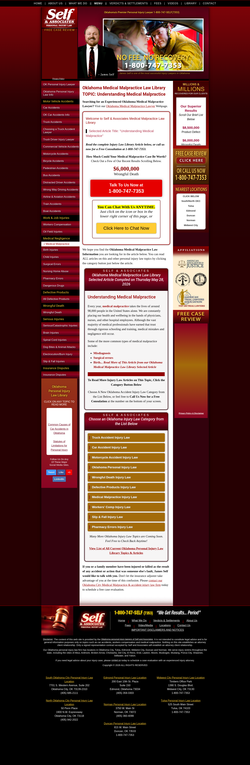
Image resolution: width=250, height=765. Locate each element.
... (127, 365)
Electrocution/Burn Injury (57, 354)
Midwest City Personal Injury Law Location (181, 677)
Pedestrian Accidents (55, 168)
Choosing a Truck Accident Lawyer (59, 131)
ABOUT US (55, 3)
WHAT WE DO (78, 3)
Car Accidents (51, 107)
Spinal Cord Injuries (54, 339)
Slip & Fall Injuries (54, 361)
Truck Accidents (52, 122)
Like (61, 472)
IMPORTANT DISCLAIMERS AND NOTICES (157, 629)
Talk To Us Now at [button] (126, 188)
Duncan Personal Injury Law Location (125, 723)
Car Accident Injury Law (108, 447)
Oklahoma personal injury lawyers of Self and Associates (127, 639)
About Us (191, 620)
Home (121, 620)
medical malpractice (115, 306)
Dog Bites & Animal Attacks (59, 347)
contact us (116, 660)
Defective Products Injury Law (112, 487)
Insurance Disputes (54, 374)
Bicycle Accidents (53, 161)
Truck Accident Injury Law (109, 437)
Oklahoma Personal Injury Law (112, 467)
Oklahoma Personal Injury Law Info (58, 93)
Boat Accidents (52, 211)
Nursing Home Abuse (56, 271)
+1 (69, 472)
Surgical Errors (52, 264)
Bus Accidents (51, 175)
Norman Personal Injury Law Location (125, 704)
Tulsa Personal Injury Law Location (180, 700)
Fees (128, 625)
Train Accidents (52, 203)
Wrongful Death (52, 312)
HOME (38, 3)
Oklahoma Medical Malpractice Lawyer (130, 106)
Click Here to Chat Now (126, 228)
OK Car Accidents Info (56, 114)
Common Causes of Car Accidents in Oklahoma (59, 431)
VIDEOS (173, 3)
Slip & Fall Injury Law (106, 517)
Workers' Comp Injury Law (109, 507)
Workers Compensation (57, 224)
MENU (98, 3)
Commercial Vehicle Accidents (61, 146)
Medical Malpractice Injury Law (113, 497)
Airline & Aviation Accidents (59, 196)
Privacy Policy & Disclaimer (191, 413)
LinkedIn (59, 479)
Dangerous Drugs (53, 285)
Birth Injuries (50, 249)
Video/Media (145, 625)
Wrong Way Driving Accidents (60, 189)
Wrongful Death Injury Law (110, 477)
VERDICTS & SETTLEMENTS (129, 3)
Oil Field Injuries (52, 231)
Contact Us (183, 625)
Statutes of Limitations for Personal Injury (59, 448)
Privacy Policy (58, 79)
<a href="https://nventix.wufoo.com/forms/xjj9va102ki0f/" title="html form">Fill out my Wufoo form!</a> (59, 76)
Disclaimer (48, 639)
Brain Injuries (51, 332)
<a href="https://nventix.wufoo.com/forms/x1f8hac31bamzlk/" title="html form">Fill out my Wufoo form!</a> (190, 369)
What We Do (139, 620)
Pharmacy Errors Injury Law (111, 527)
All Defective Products (56, 299)
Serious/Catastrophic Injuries (60, 325)
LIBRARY (191, 3)
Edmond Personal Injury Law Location (125, 677)
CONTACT (209, 3)
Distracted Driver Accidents (59, 182)
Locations (165, 625)
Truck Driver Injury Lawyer (58, 139)
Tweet (51, 472)
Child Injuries (51, 257)
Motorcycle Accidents (55, 153)
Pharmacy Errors (53, 278)
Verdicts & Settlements (166, 620)
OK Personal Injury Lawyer (59, 84)
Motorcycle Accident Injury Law (113, 457)
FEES (157, 3)
